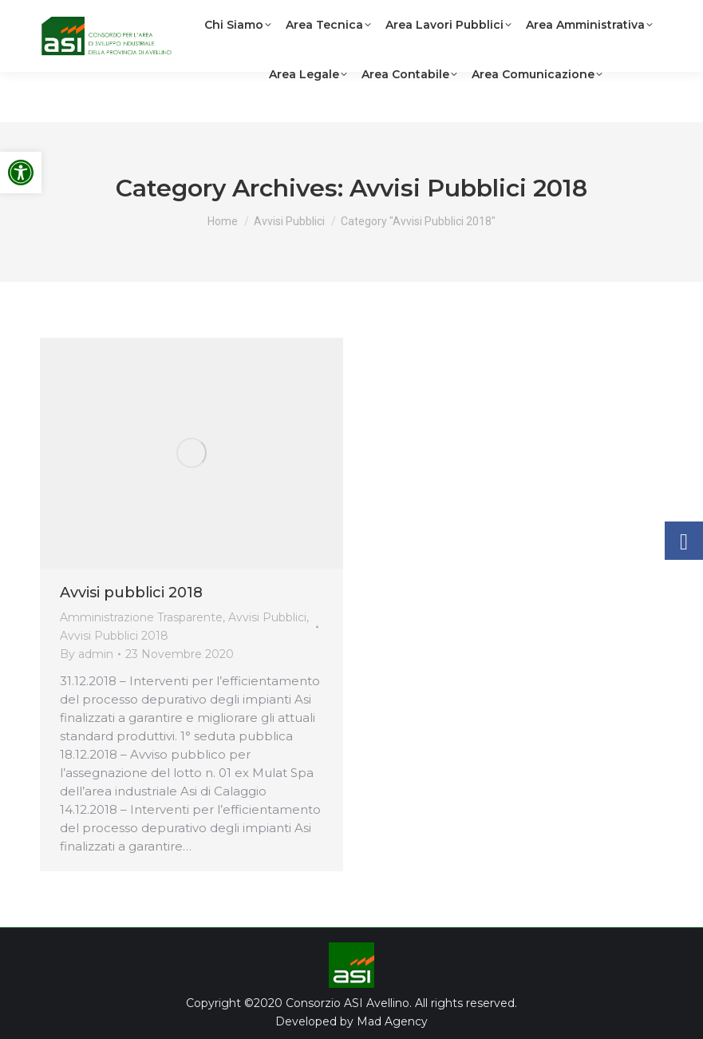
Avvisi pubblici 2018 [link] (131, 592)
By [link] (86, 654)
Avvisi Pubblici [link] (267, 617)
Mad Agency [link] (392, 1021)
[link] (20, 172)
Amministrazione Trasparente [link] (141, 617)
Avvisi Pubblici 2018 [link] (114, 636)
